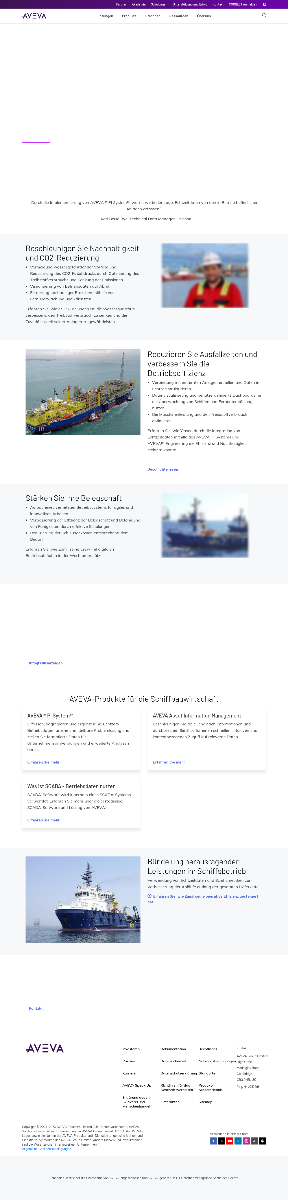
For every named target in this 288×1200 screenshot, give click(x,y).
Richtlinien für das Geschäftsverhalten (177, 1087)
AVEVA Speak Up (136, 1085)
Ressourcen (178, 16)
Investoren (131, 1049)
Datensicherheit (173, 1061)
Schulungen (159, 4)
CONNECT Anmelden (243, 4)
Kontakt (218, 4)
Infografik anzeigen (46, 662)
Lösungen (105, 16)
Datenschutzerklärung (179, 1073)
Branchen (153, 16)
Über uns (204, 16)
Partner (121, 4)
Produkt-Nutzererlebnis (211, 1087)
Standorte (207, 1073)
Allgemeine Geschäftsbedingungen (46, 1149)
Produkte (129, 16)
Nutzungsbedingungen (217, 1061)
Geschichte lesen (163, 469)
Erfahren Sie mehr (43, 762)
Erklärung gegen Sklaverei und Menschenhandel (136, 1101)
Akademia (139, 4)
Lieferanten (170, 1102)
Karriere (129, 1073)
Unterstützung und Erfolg (190, 4)
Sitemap (205, 1102)
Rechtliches (208, 1049)
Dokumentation (173, 1049)
